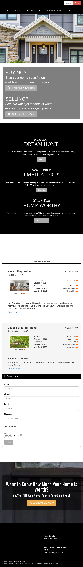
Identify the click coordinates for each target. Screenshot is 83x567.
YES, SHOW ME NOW (41, 503)
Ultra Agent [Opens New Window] (54, 563)
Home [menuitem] (7, 10)
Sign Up (41, 190)
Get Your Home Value (21, 114)
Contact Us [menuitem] (70, 10)
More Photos (18, 294)
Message (8, 414)
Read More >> (14, 312)
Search (41, 159)
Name (6, 384)
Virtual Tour (72, 339)
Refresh (17, 435)
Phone (7, 394)
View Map (72, 286)
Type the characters (11, 426)
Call (77, 3)
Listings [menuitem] (17, 10)
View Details (71, 280)
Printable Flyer (71, 291)
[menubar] (39, 10)
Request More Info (69, 288)
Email (68, 3)
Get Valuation (41, 221)
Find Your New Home (21, 87)
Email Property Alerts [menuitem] (53, 10)
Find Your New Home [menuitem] (32, 10)
